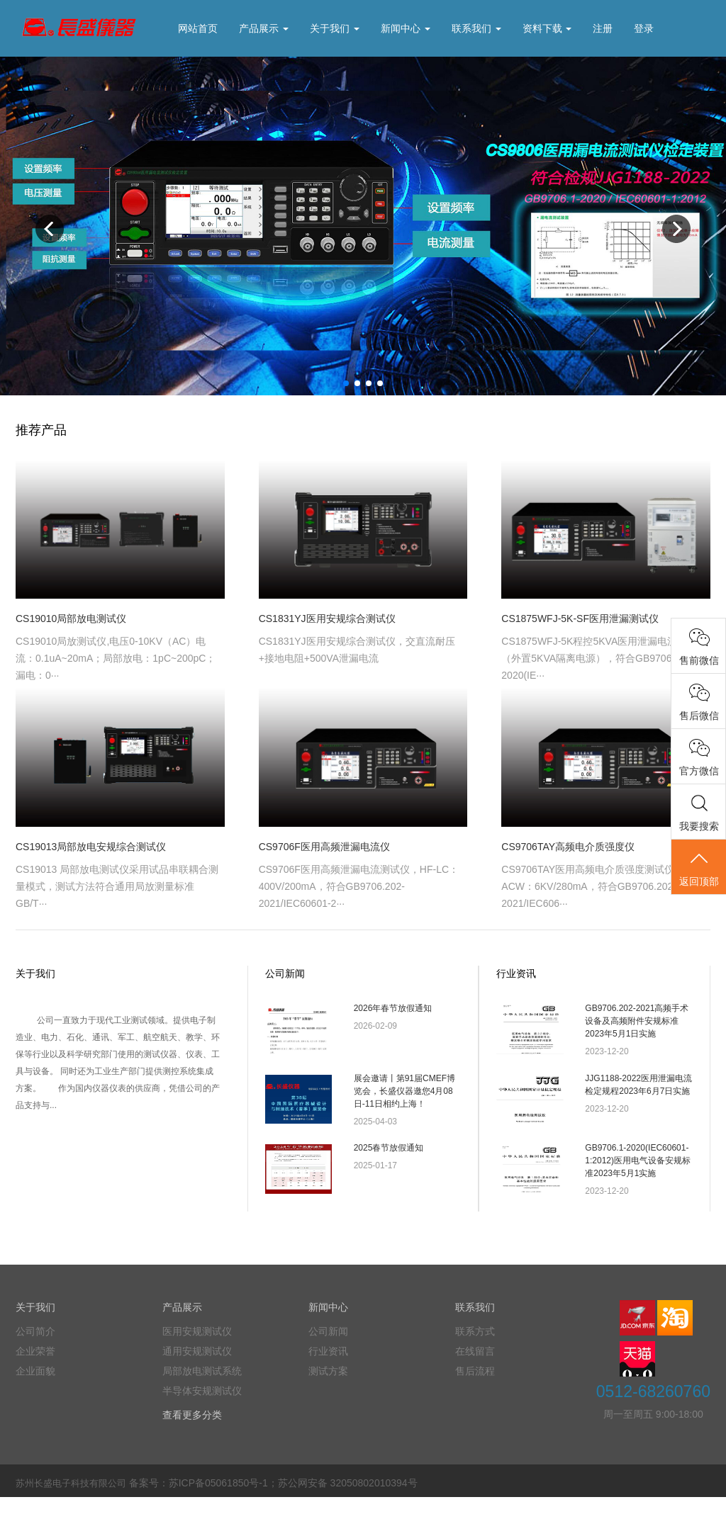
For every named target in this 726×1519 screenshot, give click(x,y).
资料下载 (547, 28)
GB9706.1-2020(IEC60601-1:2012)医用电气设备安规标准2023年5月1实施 (638, 1175)
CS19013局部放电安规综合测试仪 (91, 846)
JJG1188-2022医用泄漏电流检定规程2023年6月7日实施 (638, 1091)
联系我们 (476, 28)
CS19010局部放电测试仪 (71, 618)
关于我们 (334, 28)
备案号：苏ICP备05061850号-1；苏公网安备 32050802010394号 (273, 1504)
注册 (603, 28)
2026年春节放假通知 (393, 1008)
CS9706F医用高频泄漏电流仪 (324, 846)
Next (676, 229)
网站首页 (198, 28)
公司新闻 (285, 973)
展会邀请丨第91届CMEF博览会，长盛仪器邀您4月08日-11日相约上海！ (404, 1098)
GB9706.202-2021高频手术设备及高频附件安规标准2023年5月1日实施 (636, 1021)
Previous (49, 229)
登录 (644, 28)
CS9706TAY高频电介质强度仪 (568, 846)
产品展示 (264, 28)
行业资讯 (516, 973)
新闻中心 (405, 28)
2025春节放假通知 (389, 1163)
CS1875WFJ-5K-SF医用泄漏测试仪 (580, 618)
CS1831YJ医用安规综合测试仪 (327, 618)
